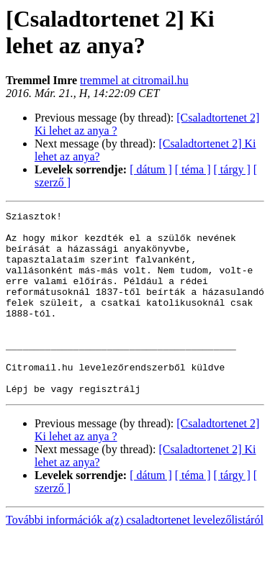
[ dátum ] (151, 169)
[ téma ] (193, 169)
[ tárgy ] (232, 169)
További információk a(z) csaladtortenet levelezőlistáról (135, 556)
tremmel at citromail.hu (134, 80)
